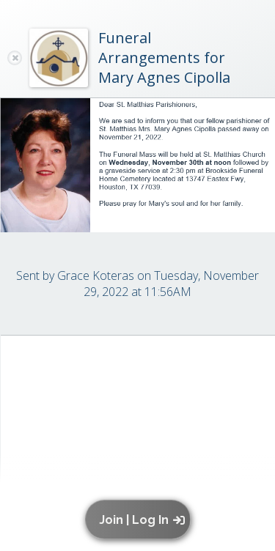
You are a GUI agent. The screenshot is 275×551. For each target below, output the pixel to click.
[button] (141, 519)
